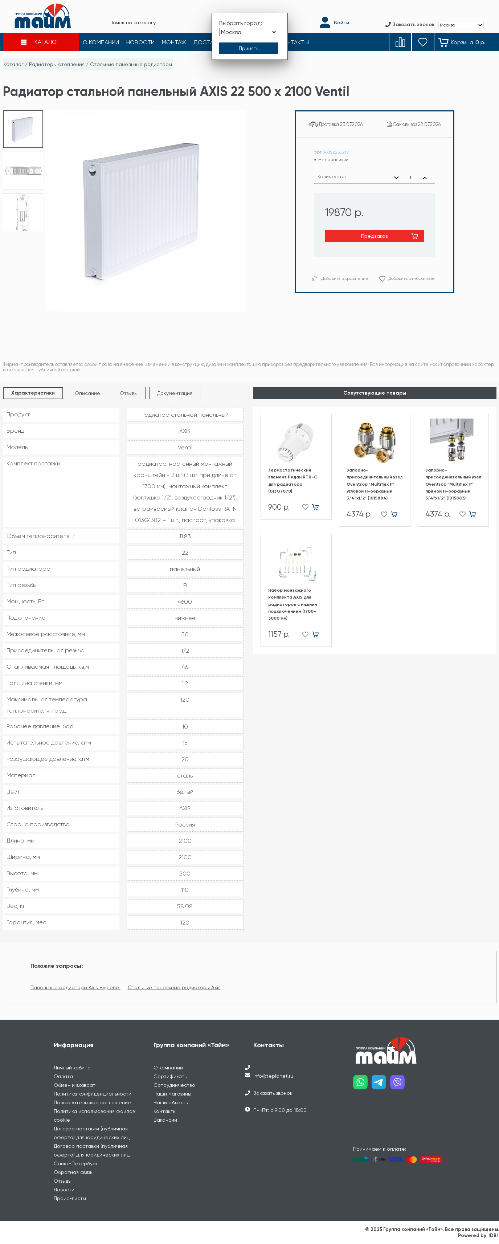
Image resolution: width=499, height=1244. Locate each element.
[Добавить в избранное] (303, 507)
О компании (168, 1067)
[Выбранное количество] (410, 177)
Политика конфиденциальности (92, 1094)
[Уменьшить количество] (396, 177)
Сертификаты (171, 1076)
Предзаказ (374, 236)
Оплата (63, 1076)
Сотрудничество (174, 1085)
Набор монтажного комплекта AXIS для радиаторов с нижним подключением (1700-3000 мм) (292, 604)
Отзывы (129, 393)
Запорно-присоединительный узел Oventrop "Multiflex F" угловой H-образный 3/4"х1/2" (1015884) (374, 484)
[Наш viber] (399, 1084)
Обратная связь (73, 1172)
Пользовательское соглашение (92, 1102)
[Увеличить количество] (424, 177)
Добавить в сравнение (344, 278)
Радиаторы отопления (57, 64)
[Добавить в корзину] (318, 507)
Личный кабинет (73, 1067)
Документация (174, 393)
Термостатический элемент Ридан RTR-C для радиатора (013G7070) (292, 481)
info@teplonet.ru (273, 1076)
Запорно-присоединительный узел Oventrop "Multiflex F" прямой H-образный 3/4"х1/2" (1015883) (453, 484)
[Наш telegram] (381, 1084)
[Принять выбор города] (248, 48)
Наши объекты (171, 1102)
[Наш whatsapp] (362, 1084)
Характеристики (33, 393)
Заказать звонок (273, 1093)
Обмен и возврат (74, 1085)
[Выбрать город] (248, 32)
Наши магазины (172, 1094)
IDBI (493, 1235)
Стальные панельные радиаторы (131, 64)
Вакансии (165, 1120)
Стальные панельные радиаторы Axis (174, 987)
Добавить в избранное (411, 278)
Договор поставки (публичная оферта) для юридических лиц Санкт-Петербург (92, 1154)
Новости (64, 1189)
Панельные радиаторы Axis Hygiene (75, 987)
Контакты (165, 1111)
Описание (87, 393)
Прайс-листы (70, 1198)
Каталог (14, 64)
